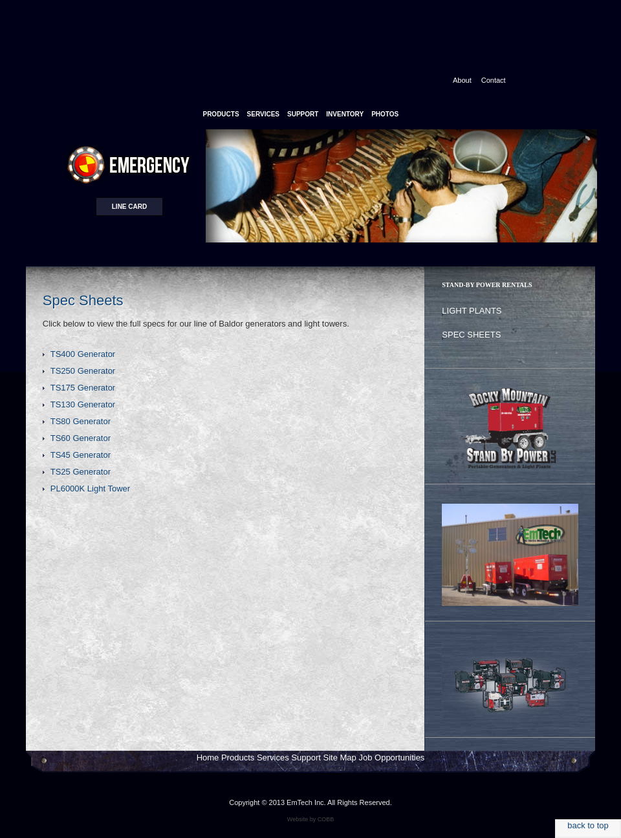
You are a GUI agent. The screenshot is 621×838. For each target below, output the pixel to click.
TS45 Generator (80, 455)
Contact (493, 80)
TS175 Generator (82, 387)
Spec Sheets (471, 334)
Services (273, 757)
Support (306, 757)
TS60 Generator (80, 438)
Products (237, 757)
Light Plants (471, 311)
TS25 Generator (80, 472)
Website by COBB (310, 819)
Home (208, 757)
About (462, 80)
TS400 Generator (82, 354)
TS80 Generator (80, 421)
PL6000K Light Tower (90, 488)
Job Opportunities (391, 757)
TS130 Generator (82, 404)
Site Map (339, 757)
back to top (588, 825)
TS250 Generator (82, 371)
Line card (129, 206)
